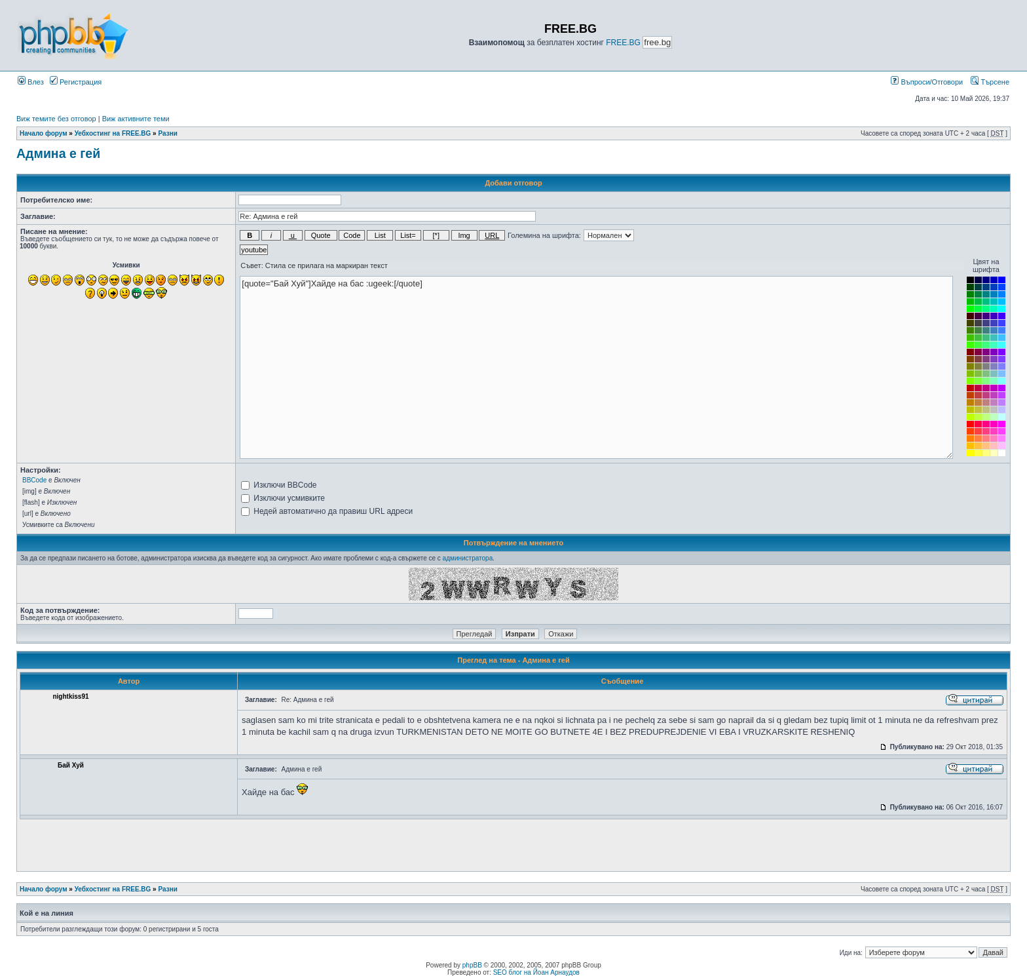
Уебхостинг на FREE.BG (113, 133)
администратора (468, 558)
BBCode (34, 480)
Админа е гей (58, 153)
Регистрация (76, 82)
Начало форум (43, 133)
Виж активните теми (136, 119)
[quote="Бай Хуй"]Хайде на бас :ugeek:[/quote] (596, 367)
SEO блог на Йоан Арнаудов (536, 972)
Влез (31, 82)
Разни (167, 133)
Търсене (990, 82)
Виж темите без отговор (56, 119)
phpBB (472, 965)
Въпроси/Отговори (927, 82)
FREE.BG (623, 42)
